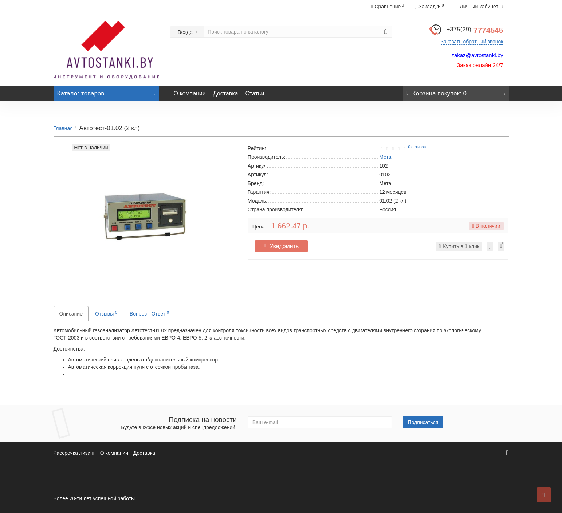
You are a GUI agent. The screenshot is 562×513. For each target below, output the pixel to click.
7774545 (474, 30)
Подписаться (423, 422)
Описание (71, 314)
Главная (63, 128)
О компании (190, 93)
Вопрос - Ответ (149, 313)
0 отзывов (417, 147)
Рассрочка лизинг (74, 453)
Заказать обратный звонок (472, 41)
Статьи (254, 93)
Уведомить (282, 246)
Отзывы (106, 313)
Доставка (225, 93)
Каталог (106, 91)
